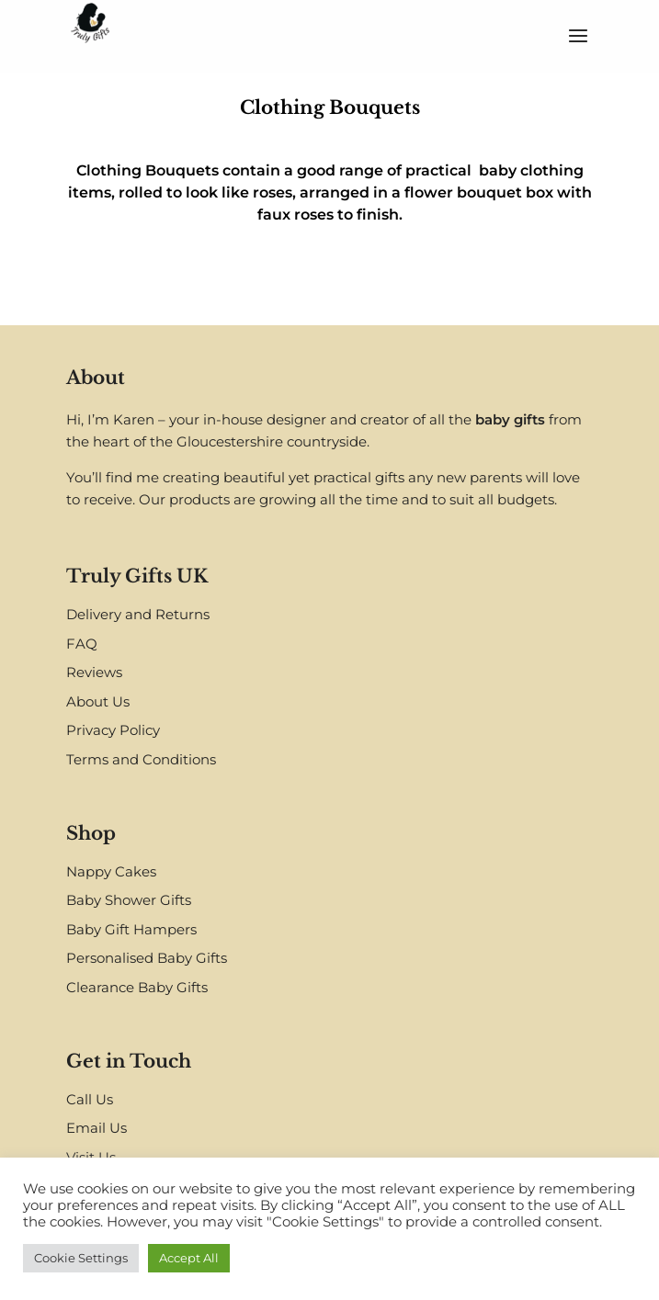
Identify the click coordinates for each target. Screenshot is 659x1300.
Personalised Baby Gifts (146, 958)
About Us (98, 701)
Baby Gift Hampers (131, 929)
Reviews (94, 672)
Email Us (96, 1127)
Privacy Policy (113, 730)
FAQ (81, 643)
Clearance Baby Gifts (137, 987)
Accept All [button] (189, 1257)
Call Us (89, 1099)
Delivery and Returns (138, 614)
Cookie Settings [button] (81, 1257)
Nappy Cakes (111, 871)
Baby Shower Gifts (128, 900)
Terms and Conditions (141, 759)
